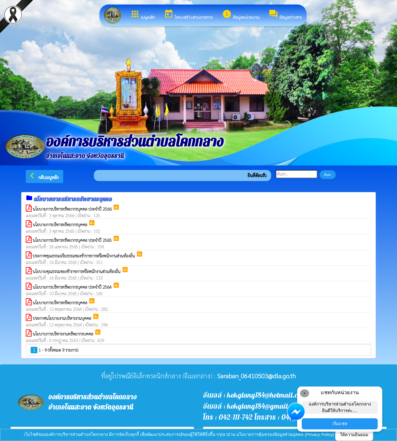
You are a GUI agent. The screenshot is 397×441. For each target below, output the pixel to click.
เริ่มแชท (339, 423)
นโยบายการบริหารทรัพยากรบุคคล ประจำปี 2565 (73, 240)
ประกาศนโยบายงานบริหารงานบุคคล (62, 318)
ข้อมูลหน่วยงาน (240, 14)
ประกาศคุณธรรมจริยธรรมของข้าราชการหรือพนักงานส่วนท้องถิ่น (84, 255)
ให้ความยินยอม (354, 434)
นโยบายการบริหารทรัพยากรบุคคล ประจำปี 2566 (73, 208)
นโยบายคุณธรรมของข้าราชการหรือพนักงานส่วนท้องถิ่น (77, 271)
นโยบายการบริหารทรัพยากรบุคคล (60, 224)
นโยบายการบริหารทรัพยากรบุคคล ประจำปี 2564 (73, 286)
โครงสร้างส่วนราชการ (188, 14)
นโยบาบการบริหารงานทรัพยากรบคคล (63, 333)
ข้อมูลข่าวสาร (285, 14)
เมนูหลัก (142, 14)
